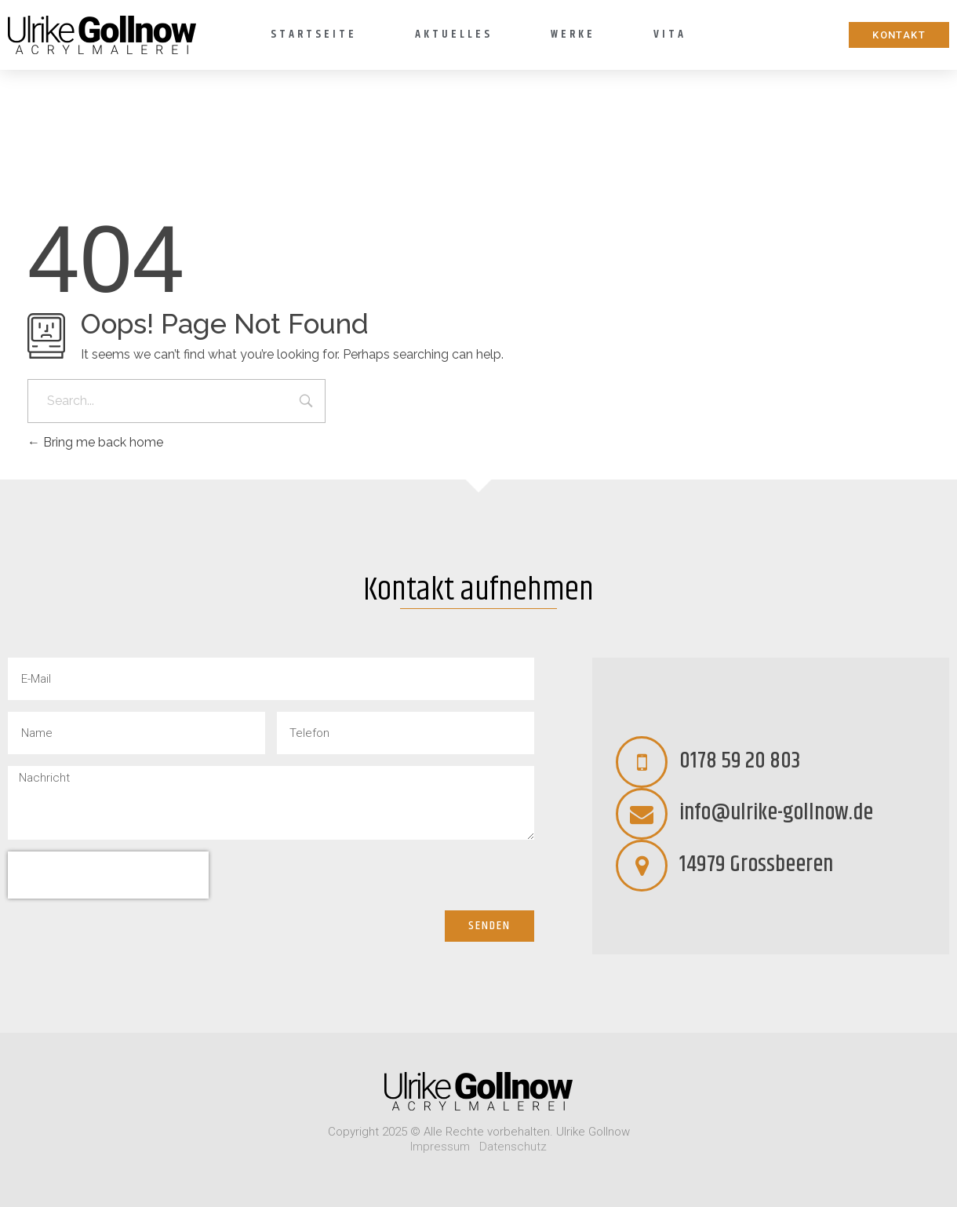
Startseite (314, 34)
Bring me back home (95, 442)
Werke (573, 34)
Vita (669, 34)
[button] (899, 35)
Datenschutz (513, 1147)
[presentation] (108, 875)
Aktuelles (454, 34)
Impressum (440, 1147)
